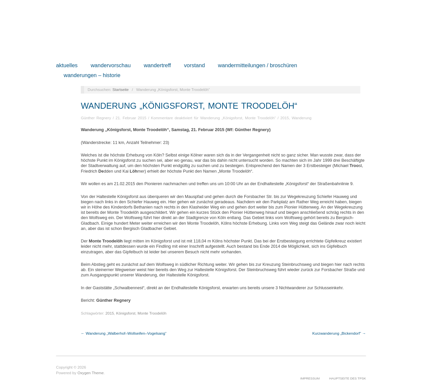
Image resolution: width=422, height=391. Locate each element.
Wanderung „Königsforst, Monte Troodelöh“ (189, 105)
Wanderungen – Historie (92, 75)
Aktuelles (66, 66)
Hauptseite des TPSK (347, 378)
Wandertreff (157, 66)
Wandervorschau (111, 66)
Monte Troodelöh (151, 313)
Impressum (310, 378)
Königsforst (125, 313)
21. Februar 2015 (130, 118)
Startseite (120, 89)
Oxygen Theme (90, 373)
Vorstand (194, 66)
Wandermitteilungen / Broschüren (257, 66)
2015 (284, 118)
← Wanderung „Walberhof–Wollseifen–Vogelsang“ (123, 333)
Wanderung (302, 118)
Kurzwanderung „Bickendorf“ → (339, 333)
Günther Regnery (96, 118)
